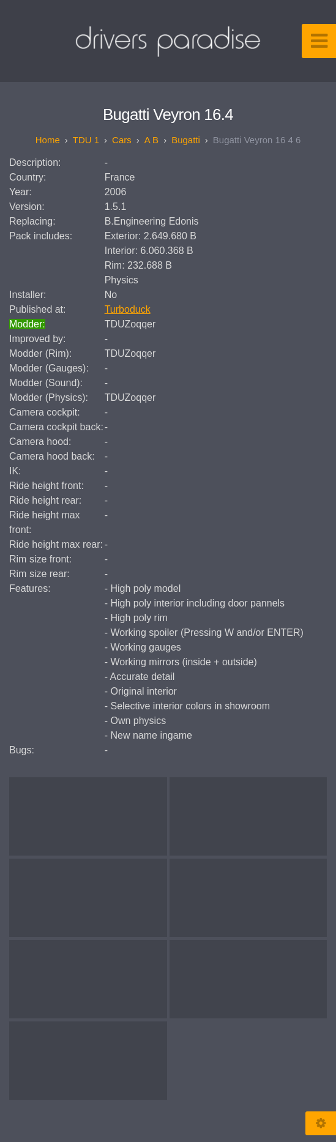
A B (151, 140)
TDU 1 (86, 140)
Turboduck (128, 309)
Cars (122, 140)
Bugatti (185, 140)
